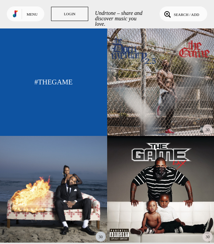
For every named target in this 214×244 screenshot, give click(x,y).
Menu (32, 14)
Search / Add (181, 14)
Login (69, 14)
